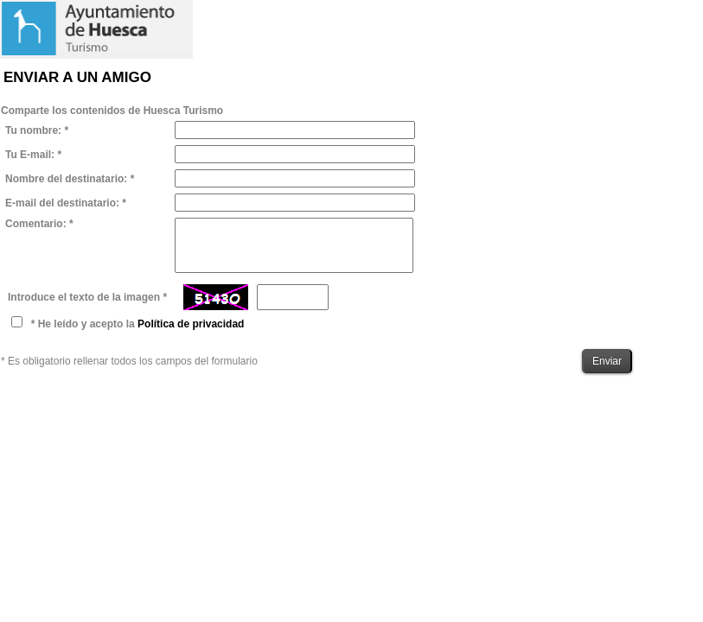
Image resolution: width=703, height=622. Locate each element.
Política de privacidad (190, 324)
